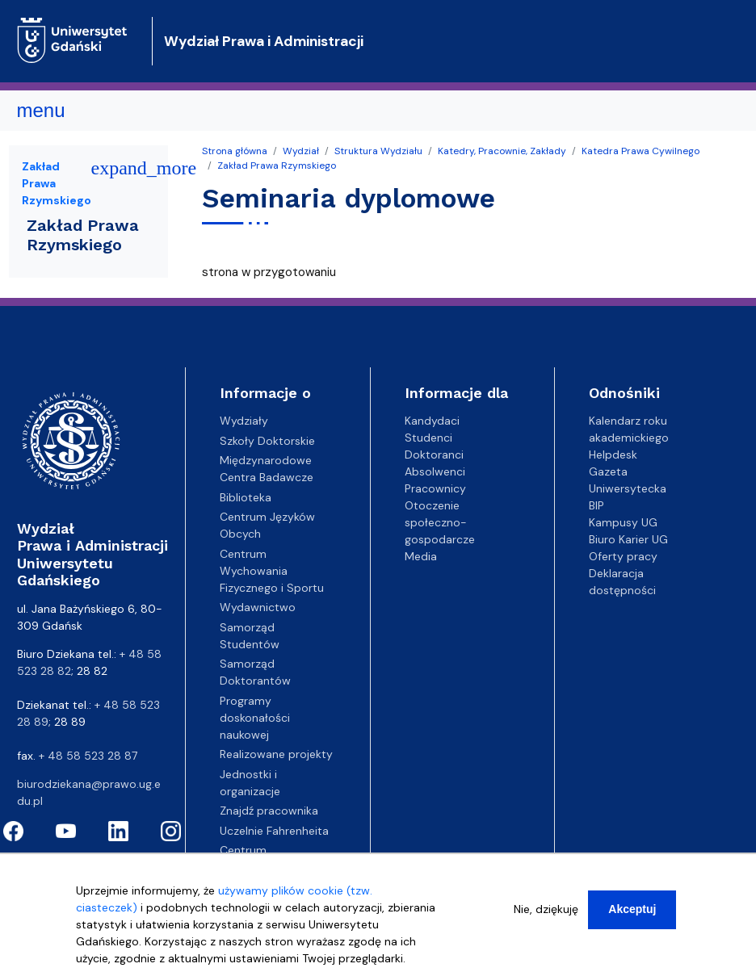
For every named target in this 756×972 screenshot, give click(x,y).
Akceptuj (632, 919)
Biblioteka (245, 497)
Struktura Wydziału (378, 151)
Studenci (428, 437)
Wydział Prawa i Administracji (263, 41)
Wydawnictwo (258, 607)
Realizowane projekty (276, 754)
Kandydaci (432, 420)
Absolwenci (435, 471)
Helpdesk (613, 454)
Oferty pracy (623, 556)
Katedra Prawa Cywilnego (640, 151)
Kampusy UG (623, 522)
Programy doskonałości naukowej (255, 717)
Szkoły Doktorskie (267, 441)
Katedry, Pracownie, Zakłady (502, 151)
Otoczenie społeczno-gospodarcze (440, 522)
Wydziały (244, 420)
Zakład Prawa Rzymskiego (276, 165)
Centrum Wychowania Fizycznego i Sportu (272, 571)
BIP (596, 505)
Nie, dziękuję (546, 919)
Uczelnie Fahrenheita (274, 830)
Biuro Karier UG (628, 539)
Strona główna (234, 151)
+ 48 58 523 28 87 (88, 755)
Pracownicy (435, 488)
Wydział (301, 151)
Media (421, 556)
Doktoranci (434, 454)
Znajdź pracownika (269, 810)
